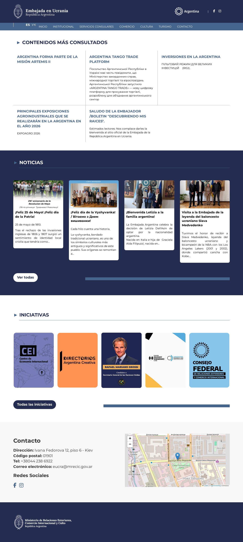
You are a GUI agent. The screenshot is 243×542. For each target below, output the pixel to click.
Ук (228, 11)
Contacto (165, 26)
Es (220, 11)
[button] (177, 456)
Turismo (145, 26)
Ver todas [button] (25, 277)
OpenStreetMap (216, 486)
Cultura (127, 26)
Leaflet (205, 486)
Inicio (23, 26)
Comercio (107, 26)
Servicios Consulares (77, 26)
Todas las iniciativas (34, 404)
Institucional (43, 26)
